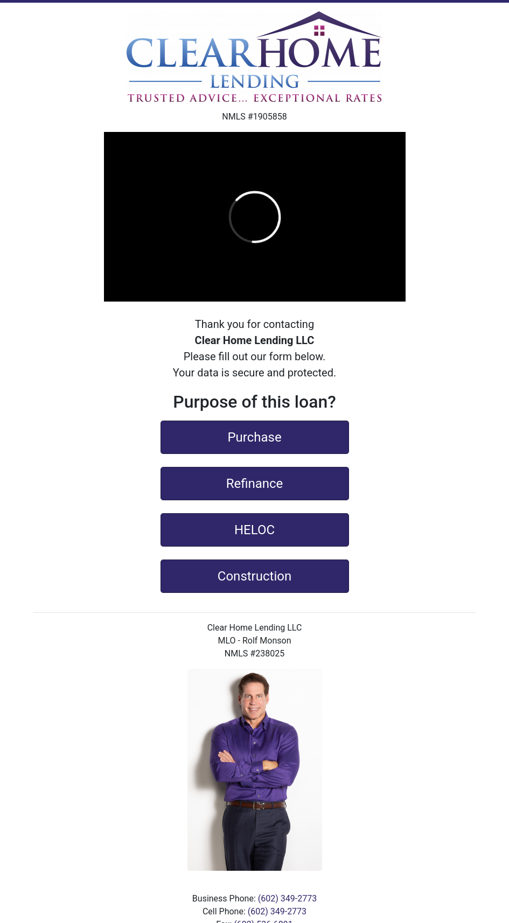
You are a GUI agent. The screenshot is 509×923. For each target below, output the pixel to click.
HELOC (254, 528)
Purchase (254, 436)
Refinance (254, 482)
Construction (254, 575)
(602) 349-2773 (287, 898)
